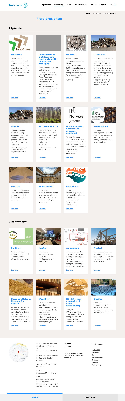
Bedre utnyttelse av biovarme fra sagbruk (21, 301)
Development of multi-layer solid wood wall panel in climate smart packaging (48, 59)
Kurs (69, 5)
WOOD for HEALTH (48, 126)
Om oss (93, 5)
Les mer (14, 98)
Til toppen (98, 344)
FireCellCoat (72, 186)
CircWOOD (99, 54)
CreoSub (98, 299)
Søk (111, 5)
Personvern (96, 365)
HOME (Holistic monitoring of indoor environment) (73, 302)
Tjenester (46, 5)
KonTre (42, 248)
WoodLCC (71, 54)
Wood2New (44, 299)
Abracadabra (72, 248)
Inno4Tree (16, 54)
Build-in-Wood (101, 126)
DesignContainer (77, 353)
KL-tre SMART (46, 186)
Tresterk (98, 248)
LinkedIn (67, 347)
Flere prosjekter (110, 13)
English (103, 5)
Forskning (58, 5)
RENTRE (15, 186)
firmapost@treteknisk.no (46, 373)
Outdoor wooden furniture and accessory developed (74, 129)
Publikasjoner (80, 5)
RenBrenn (16, 248)
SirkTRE (15, 126)
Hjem (88, 13)
